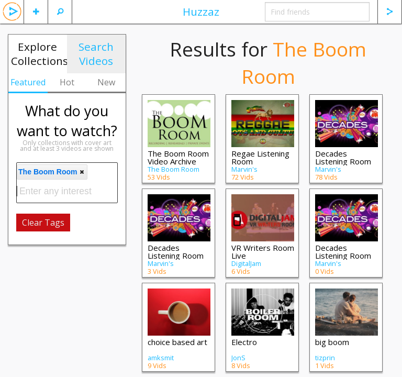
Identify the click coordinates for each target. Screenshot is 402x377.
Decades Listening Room (176, 251)
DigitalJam (246, 263)
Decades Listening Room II (343, 255)
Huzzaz (201, 11)
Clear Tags (43, 222)
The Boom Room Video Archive (178, 157)
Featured (28, 82)
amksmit (161, 357)
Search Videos (96, 53)
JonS (238, 357)
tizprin (325, 357)
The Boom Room (173, 169)
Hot (67, 82)
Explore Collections (39, 53)
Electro (244, 342)
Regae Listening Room (260, 157)
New (106, 82)
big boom (332, 342)
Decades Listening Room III (343, 161)
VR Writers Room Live (262, 251)
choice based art (177, 342)
